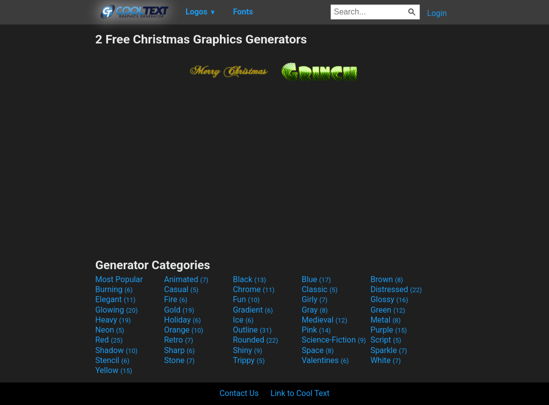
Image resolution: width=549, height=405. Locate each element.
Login (437, 13)
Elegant (115, 299)
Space (318, 350)
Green (387, 310)
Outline (252, 330)
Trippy (249, 360)
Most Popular (119, 279)
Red (109, 340)
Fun (246, 299)
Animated (186, 279)
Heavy (113, 320)
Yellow (113, 370)
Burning (114, 289)
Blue (316, 279)
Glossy (389, 299)
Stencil (112, 360)
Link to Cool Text (300, 393)
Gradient (253, 310)
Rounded (255, 340)
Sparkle (388, 350)
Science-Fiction (334, 340)
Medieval (325, 320)
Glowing (116, 310)
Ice (243, 320)
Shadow (116, 350)
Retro (178, 340)
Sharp (179, 350)
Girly (315, 299)
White (385, 360)
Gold (179, 310)
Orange (183, 330)
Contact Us (239, 393)
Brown (386, 279)
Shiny (247, 350)
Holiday (182, 320)
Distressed (396, 289)
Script (385, 340)
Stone (179, 360)
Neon (109, 330)
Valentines (325, 360)
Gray (315, 310)
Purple (388, 330)
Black (249, 279)
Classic (320, 289)
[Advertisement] (47, 182)
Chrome (254, 289)
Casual (181, 289)
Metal (385, 320)
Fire (175, 299)
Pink (316, 330)
